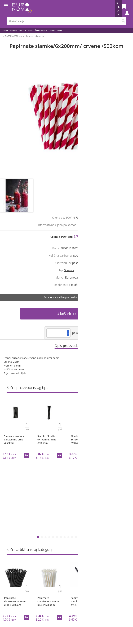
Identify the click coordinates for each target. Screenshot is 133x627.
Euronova (71, 277)
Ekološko (75, 285)
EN (118, 10)
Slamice (69, 270)
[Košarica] (122, 6)
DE (118, 14)
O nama (4, 30)
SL (118, 3)
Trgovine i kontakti (18, 30)
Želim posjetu (41, 30)
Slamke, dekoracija (35, 36)
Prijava (125, 16)
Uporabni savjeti (56, 30)
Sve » (123, 388)
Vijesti (30, 30)
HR (118, 6)
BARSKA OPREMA (13, 36)
